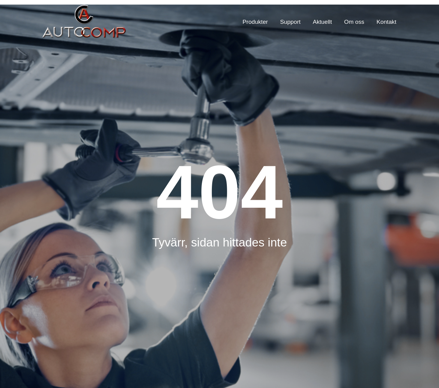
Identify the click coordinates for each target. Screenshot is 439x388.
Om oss (354, 22)
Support (290, 22)
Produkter (255, 22)
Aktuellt (322, 22)
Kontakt (386, 22)
